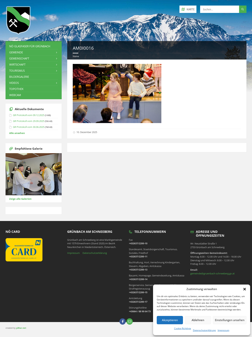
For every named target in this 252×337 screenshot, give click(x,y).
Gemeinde (16, 52)
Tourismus (17, 70)
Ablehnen (198, 320)
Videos (14, 83)
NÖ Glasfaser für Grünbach (29, 46)
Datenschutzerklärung (204, 330)
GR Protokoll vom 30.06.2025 (28, 127)
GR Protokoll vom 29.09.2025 (28, 121)
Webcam (15, 95)
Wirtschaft (17, 64)
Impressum (223, 330)
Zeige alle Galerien (20, 198)
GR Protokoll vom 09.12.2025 (28, 115)
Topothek (16, 89)
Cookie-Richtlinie (182, 328)
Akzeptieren (170, 320)
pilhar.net (21, 327)
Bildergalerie (19, 77)
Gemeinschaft (19, 58)
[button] (244, 289)
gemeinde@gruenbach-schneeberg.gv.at (212, 273)
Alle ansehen (17, 133)
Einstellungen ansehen (229, 320)
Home (76, 56)
